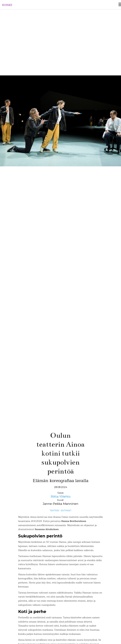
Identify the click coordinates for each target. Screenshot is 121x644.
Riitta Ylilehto (61, 496)
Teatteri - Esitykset (60, 510)
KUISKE (7, 5)
